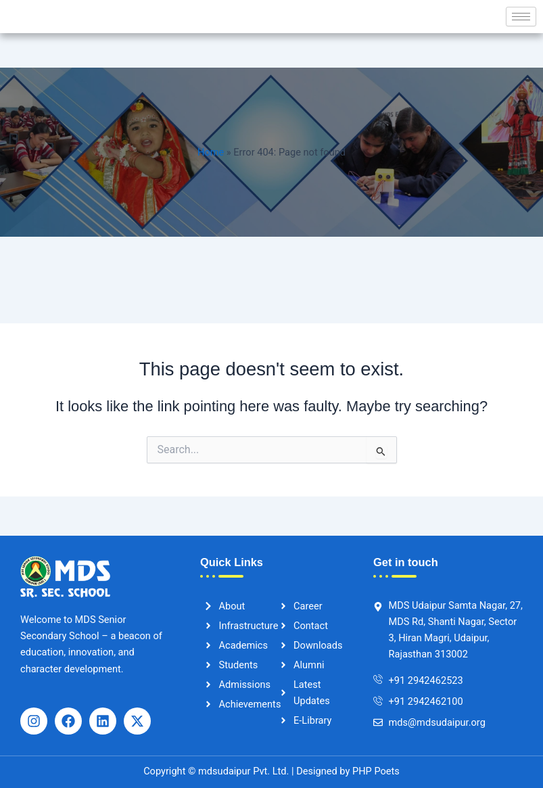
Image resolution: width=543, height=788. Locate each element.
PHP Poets (374, 771)
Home (210, 152)
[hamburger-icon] (521, 16)
